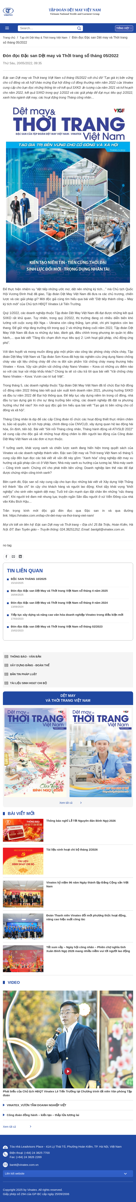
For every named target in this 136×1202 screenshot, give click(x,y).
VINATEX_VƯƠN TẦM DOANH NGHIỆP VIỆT (36, 1105)
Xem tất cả (65, 802)
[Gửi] (79, 28)
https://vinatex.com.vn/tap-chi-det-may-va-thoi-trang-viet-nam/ (51, 515)
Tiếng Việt (124, 28)
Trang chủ (9, 37)
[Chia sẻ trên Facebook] (6, 557)
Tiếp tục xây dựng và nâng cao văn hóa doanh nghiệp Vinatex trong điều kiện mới (67, 614)
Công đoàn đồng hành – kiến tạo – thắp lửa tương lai (43, 1115)
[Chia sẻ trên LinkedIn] (20, 557)
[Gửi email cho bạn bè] (13, 557)
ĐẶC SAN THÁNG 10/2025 (28, 578)
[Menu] (7, 28)
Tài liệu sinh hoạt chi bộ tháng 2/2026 (72, 849)
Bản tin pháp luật (23, 674)
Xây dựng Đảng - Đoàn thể (29, 665)
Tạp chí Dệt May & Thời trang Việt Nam (43, 37)
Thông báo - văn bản (25, 656)
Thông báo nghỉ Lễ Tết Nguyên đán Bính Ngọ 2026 (81, 820)
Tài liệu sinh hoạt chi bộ (28, 683)
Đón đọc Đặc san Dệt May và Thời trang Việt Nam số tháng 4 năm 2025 (59, 590)
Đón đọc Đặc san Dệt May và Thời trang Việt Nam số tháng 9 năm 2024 (59, 602)
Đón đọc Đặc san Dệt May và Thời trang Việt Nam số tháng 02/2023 (56, 626)
